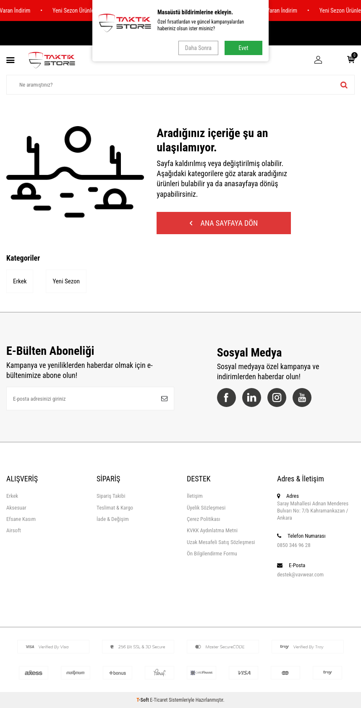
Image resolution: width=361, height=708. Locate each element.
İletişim (195, 496)
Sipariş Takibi (111, 496)
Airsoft (13, 530)
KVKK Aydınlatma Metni (212, 530)
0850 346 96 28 (294, 545)
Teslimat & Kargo (115, 508)
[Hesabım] (318, 60)
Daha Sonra (198, 48)
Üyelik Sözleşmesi (206, 508)
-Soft (143, 700)
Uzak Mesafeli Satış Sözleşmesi (221, 542)
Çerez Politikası (203, 519)
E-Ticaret (158, 700)
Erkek (19, 281)
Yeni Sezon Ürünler (76, 10)
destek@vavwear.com (300, 574)
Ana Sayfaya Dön (224, 223)
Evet (243, 48)
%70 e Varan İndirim (276, 10)
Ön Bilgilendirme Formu (212, 553)
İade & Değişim (113, 519)
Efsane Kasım (21, 519)
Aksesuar (16, 508)
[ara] (344, 85)
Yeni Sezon (66, 281)
